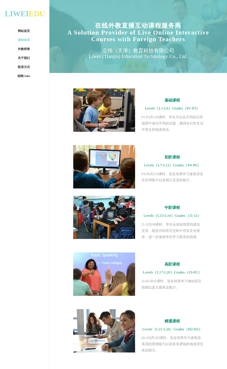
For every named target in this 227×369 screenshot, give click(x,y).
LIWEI (25, 13)
